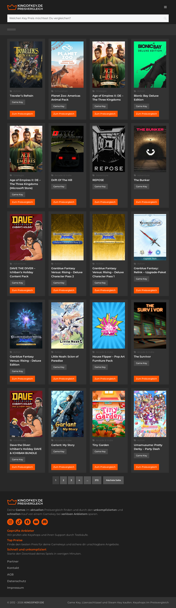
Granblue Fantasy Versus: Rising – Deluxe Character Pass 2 (66, 272)
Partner (13, 561)
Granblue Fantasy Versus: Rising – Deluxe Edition (25, 360)
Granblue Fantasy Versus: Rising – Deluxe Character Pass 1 (108, 272)
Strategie (101, 91)
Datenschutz (16, 581)
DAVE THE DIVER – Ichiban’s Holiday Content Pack (22, 272)
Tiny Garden (100, 445)
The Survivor (142, 356)
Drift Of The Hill (61, 180)
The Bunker (142, 180)
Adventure (102, 175)
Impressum (15, 587)
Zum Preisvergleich (22, 113)
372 (97, 480)
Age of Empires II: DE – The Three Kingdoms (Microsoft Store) (25, 184)
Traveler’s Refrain (21, 95)
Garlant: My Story (63, 445)
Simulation (61, 91)
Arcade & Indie (63, 175)
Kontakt (13, 568)
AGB (10, 574)
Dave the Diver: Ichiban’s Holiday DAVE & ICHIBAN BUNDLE (26, 449)
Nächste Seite (113, 480)
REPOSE (98, 180)
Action (17, 91)
